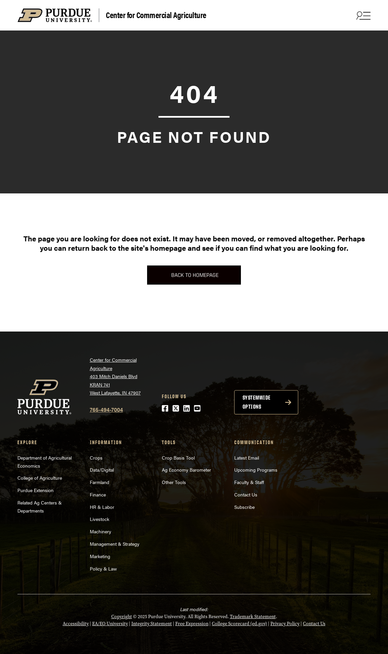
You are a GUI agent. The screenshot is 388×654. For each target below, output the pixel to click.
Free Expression (191, 623)
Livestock (99, 519)
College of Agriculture (39, 477)
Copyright (121, 616)
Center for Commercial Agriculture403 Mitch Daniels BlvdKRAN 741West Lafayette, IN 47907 (115, 376)
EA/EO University (110, 623)
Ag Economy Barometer (186, 469)
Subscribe (244, 506)
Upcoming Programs (255, 469)
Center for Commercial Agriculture (156, 14)
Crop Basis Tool (178, 457)
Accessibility (76, 623)
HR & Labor (102, 506)
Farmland (99, 482)
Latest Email (246, 457)
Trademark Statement (253, 616)
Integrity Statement (151, 623)
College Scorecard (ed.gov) (239, 623)
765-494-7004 (106, 409)
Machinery (100, 531)
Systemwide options (257, 402)
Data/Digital (102, 469)
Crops (96, 457)
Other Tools (174, 482)
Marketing (100, 556)
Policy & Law (103, 568)
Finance (98, 494)
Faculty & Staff (249, 482)
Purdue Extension (35, 490)
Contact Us (245, 494)
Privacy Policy (285, 623)
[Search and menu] (362, 15)
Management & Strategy (114, 543)
